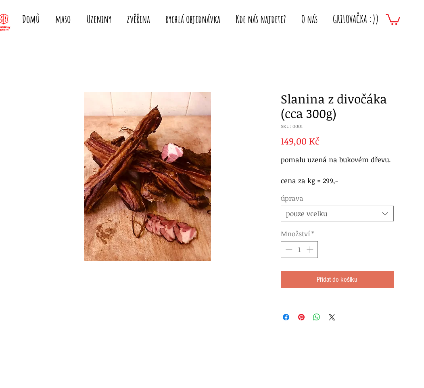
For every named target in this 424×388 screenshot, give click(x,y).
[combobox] (337, 213)
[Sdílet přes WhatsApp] (317, 317)
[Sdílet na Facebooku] (286, 317)
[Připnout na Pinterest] (301, 317)
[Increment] (311, 249)
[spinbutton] (299, 249)
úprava (292, 198)
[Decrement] (288, 249)
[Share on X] (332, 317)
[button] (63, 15)
